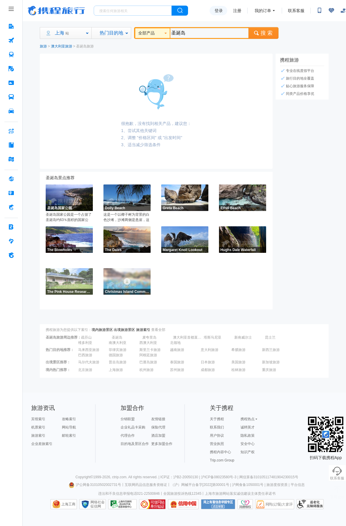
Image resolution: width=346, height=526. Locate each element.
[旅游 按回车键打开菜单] (11, 68)
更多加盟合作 (161, 444)
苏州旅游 (177, 370)
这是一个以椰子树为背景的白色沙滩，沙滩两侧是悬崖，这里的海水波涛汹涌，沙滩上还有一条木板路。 (126, 217)
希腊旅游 (238, 350)
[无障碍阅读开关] (331, 11)
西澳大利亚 (148, 343)
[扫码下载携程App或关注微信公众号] (319, 10)
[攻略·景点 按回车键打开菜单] (11, 145)
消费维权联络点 (245, 504)
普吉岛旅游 (117, 362)
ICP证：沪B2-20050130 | (180, 477)
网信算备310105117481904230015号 (268, 477)
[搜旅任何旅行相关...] (133, 10)
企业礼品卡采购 (133, 427)
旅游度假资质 (277, 485)
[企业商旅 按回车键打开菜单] (11, 227)
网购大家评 (274, 504)
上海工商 (68, 504)
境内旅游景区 (102, 330)
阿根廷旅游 (148, 355)
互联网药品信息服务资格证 (146, 485)
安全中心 (247, 444)
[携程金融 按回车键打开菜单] (11, 207)
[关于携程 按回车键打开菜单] (11, 255)
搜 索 (263, 33)
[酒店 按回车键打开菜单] (11, 26)
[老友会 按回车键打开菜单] (11, 241)
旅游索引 (143, 330)
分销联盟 (128, 419)
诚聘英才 (247, 427)
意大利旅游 (209, 350)
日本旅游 (208, 362)
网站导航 (69, 427)
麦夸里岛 (149, 337)
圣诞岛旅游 (85, 46)
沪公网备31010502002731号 (95, 485)
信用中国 (183, 504)
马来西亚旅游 (88, 350)
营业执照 (217, 444)
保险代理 (158, 427)
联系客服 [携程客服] (296, 11)
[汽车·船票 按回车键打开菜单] (11, 97)
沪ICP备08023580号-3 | (220, 477)
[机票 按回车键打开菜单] (11, 40)
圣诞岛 (117, 337)
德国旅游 (116, 355)
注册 (237, 11)
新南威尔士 (243, 337)
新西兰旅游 (271, 350)
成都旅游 (208, 370)
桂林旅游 (238, 370)
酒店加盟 (158, 435)
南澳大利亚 (117, 343)
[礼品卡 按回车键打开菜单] (11, 193)
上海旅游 (116, 370)
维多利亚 (85, 343)
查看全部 (158, 330)
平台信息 (298, 485)
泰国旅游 (177, 362)
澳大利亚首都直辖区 (187, 337)
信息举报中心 (122, 504)
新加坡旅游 (271, 362)
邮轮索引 (69, 435)
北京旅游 (85, 370)
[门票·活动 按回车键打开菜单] (11, 83)
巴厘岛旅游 (148, 362)
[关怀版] (343, 11)
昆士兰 (270, 337)
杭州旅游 (146, 370)
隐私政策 (247, 435)
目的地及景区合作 (135, 444)
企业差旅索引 (41, 444)
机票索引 (38, 427)
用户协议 (217, 435)
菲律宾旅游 (117, 350)
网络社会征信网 (97, 504)
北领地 (175, 343)
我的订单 (263, 11)
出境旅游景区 (124, 330)
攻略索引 (69, 419)
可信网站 (152, 504)
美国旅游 (238, 362)
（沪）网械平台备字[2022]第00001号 (200, 485)
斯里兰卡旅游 (150, 350)
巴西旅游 (85, 355)
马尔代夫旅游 (88, 362)
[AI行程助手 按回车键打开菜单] (11, 131)
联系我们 (217, 427)
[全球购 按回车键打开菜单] (11, 179)
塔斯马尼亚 (212, 337)
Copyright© (84, 477)
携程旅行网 (56, 10)
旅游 (43, 46)
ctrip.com (119, 477)
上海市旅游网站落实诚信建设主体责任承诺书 (240, 494)
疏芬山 (86, 337)
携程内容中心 (220, 452)
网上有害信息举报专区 (218, 504)
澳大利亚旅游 (61, 46)
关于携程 (217, 419)
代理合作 (128, 435)
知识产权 (247, 452)
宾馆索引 (38, 419)
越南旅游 (177, 350)
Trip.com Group (222, 460)
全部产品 (152, 33)
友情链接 (158, 419)
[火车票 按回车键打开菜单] (11, 54)
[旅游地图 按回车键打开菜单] (11, 159)
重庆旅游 (269, 370)
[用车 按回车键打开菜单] (11, 111)
